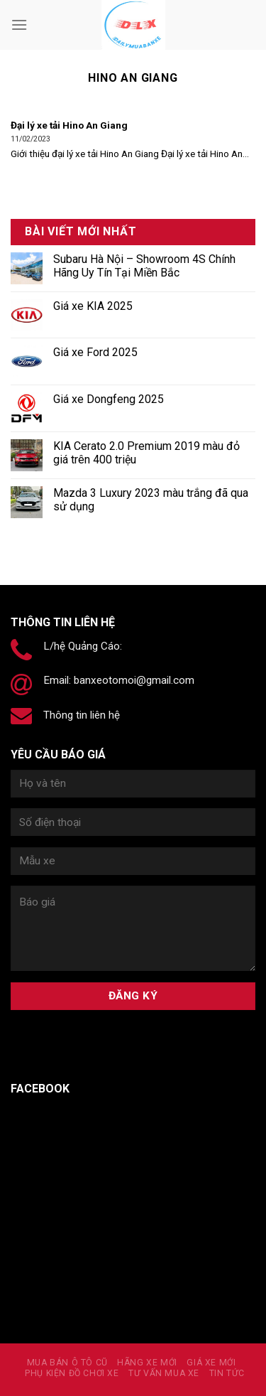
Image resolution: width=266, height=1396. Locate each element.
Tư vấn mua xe (163, 1373)
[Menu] (19, 24)
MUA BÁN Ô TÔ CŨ (67, 1363)
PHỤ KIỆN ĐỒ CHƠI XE (72, 1373)
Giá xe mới (211, 1363)
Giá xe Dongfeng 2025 (108, 399)
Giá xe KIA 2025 (93, 306)
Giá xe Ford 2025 (95, 352)
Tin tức (227, 1373)
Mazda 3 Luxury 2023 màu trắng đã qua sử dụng (150, 499)
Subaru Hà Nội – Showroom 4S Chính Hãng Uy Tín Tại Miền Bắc (144, 265)
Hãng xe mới (147, 1363)
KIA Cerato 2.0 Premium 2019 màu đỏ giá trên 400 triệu (146, 452)
